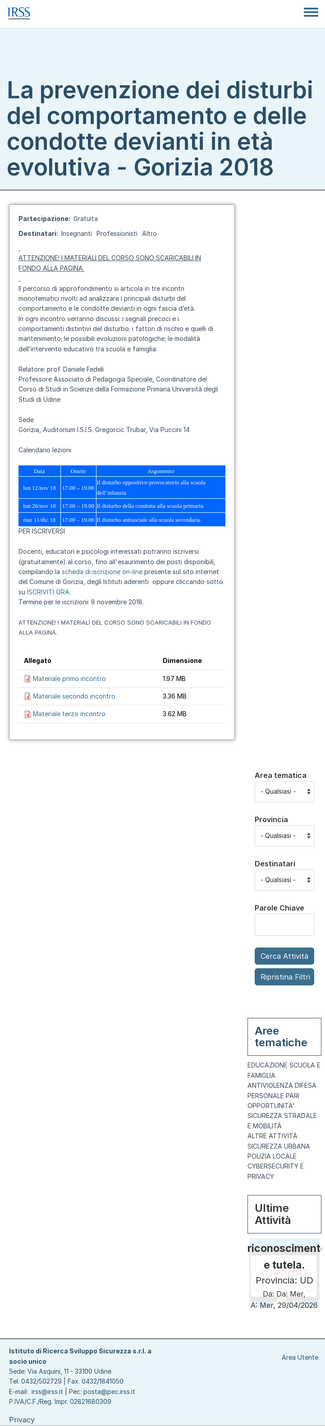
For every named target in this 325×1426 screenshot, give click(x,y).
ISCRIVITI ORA (48, 592)
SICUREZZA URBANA (278, 1146)
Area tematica (281, 775)
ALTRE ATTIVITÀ (272, 1136)
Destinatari (275, 863)
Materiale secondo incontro (74, 696)
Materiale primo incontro (69, 678)
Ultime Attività (273, 1213)
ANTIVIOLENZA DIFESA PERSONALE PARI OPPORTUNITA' (281, 1095)
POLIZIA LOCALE (272, 1156)
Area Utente (300, 1357)
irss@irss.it (47, 1391)
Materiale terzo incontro (69, 714)
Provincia (271, 819)
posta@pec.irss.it (109, 1391)
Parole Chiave (279, 907)
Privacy (22, 1419)
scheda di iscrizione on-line (102, 571)
